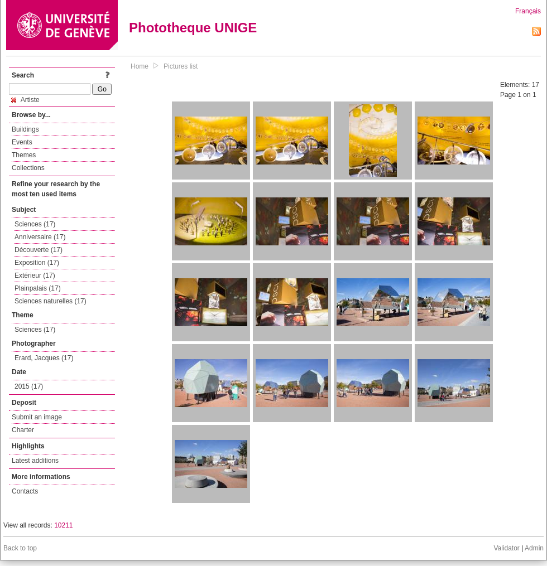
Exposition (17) (37, 263)
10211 (63, 525)
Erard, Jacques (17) (44, 358)
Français (528, 11)
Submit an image (37, 417)
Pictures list (181, 66)
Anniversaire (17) (40, 237)
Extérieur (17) (35, 275)
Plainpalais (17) (38, 288)
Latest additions (35, 461)
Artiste (25, 100)
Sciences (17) (35, 224)
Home (139, 66)
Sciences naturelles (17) (51, 301)
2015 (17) (29, 386)
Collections (28, 168)
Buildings (25, 129)
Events (22, 142)
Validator (506, 548)
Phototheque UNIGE (193, 27)
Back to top (20, 548)
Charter (23, 430)
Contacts (25, 491)
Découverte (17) (39, 250)
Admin (534, 548)
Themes (24, 155)
